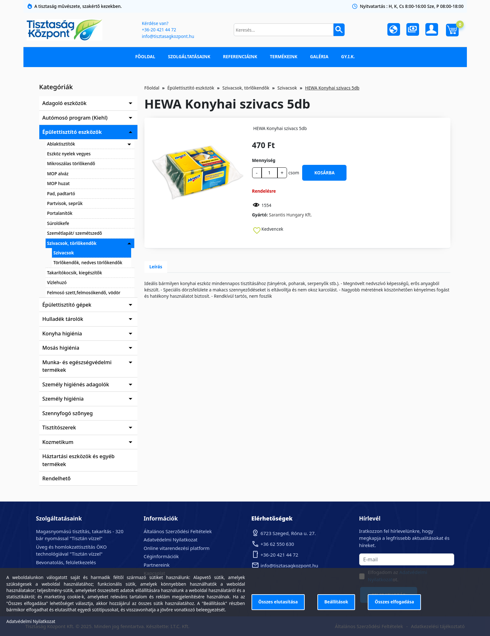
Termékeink (283, 56)
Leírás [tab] (156, 267)
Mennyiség (264, 160)
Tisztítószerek (59, 427)
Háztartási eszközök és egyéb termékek (78, 460)
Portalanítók (60, 213)
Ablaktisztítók (61, 144)
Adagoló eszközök (64, 103)
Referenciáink (240, 56)
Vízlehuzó (57, 282)
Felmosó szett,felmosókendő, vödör (84, 293)
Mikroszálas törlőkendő (71, 163)
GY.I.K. (348, 56)
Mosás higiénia (61, 347)
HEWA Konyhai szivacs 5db (332, 88)
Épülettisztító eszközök (72, 131)
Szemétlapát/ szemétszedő (74, 233)
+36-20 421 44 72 (159, 30)
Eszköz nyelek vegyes (69, 154)
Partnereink (157, 565)
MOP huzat (58, 183)
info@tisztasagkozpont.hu (168, 36)
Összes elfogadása (394, 602)
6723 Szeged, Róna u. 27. (288, 533)
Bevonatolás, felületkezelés (66, 562)
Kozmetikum (57, 442)
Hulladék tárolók (62, 318)
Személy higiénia (63, 398)
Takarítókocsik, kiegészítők (74, 273)
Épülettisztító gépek (67, 304)
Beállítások (336, 602)
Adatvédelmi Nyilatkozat (171, 539)
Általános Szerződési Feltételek (178, 531)
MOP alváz (58, 174)
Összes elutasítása (278, 602)
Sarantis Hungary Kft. (290, 215)
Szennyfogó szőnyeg (67, 413)
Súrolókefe (58, 223)
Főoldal (145, 56)
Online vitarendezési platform (177, 548)
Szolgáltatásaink (189, 56)
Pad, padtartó (61, 193)
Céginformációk (161, 556)
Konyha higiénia (62, 333)
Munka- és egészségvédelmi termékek (77, 366)
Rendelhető (56, 478)
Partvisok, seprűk (65, 203)
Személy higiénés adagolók (75, 384)
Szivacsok (64, 253)
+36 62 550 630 (277, 544)
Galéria (319, 56)
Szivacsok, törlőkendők (72, 243)
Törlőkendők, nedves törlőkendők (88, 262)
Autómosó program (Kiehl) (75, 117)
